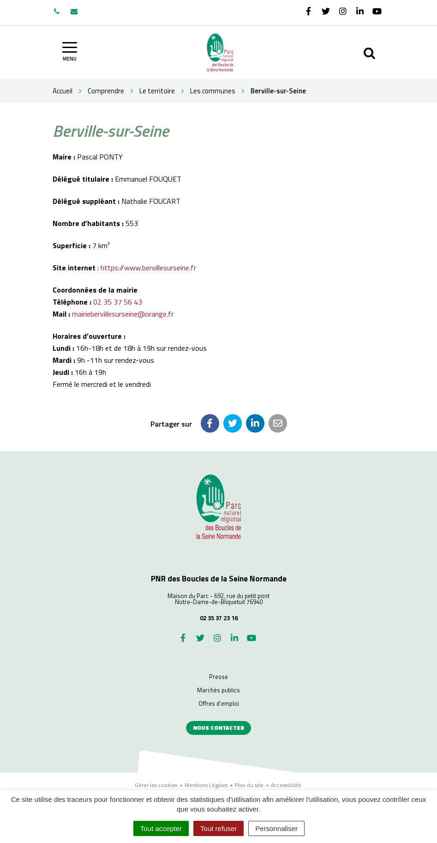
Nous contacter (218, 727)
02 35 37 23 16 (219, 618)
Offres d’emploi (218, 703)
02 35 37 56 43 (117, 301)
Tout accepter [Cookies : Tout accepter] (161, 828)
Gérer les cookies (156, 785)
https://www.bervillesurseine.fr (148, 267)
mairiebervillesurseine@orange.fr (123, 313)
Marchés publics (218, 690)
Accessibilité (286, 785)
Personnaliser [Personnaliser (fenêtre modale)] (276, 828)
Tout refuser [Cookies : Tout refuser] (218, 828)
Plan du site (249, 785)
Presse (218, 676)
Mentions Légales (206, 785)
